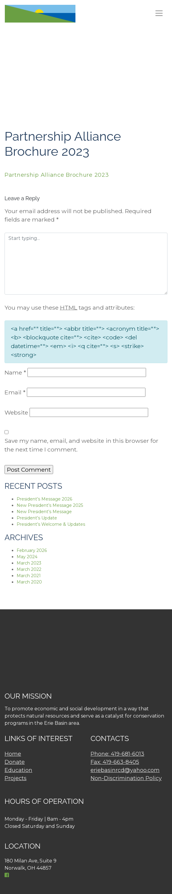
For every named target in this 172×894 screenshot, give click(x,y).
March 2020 (29, 582)
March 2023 (29, 563)
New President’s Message (44, 511)
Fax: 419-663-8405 (115, 762)
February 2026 (32, 550)
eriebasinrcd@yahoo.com (125, 770)
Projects (16, 778)
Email (15, 392)
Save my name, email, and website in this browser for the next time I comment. (81, 445)
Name (15, 372)
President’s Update (37, 518)
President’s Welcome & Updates (51, 524)
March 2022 (29, 569)
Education (18, 770)
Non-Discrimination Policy (126, 778)
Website (16, 412)
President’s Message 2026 (44, 499)
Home (13, 754)
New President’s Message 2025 (50, 505)
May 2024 (27, 556)
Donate (15, 762)
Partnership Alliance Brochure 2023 (57, 175)
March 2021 (29, 575)
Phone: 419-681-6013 (117, 754)
